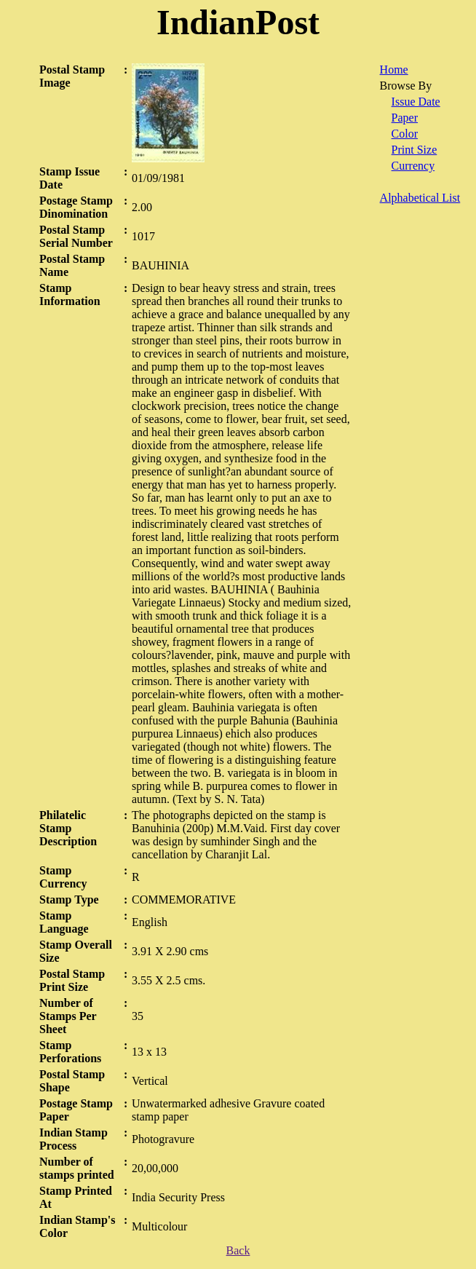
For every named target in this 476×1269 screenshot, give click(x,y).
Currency (413, 165)
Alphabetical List (420, 197)
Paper (405, 117)
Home (394, 69)
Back (238, 1250)
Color (405, 133)
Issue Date (416, 101)
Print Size (414, 149)
